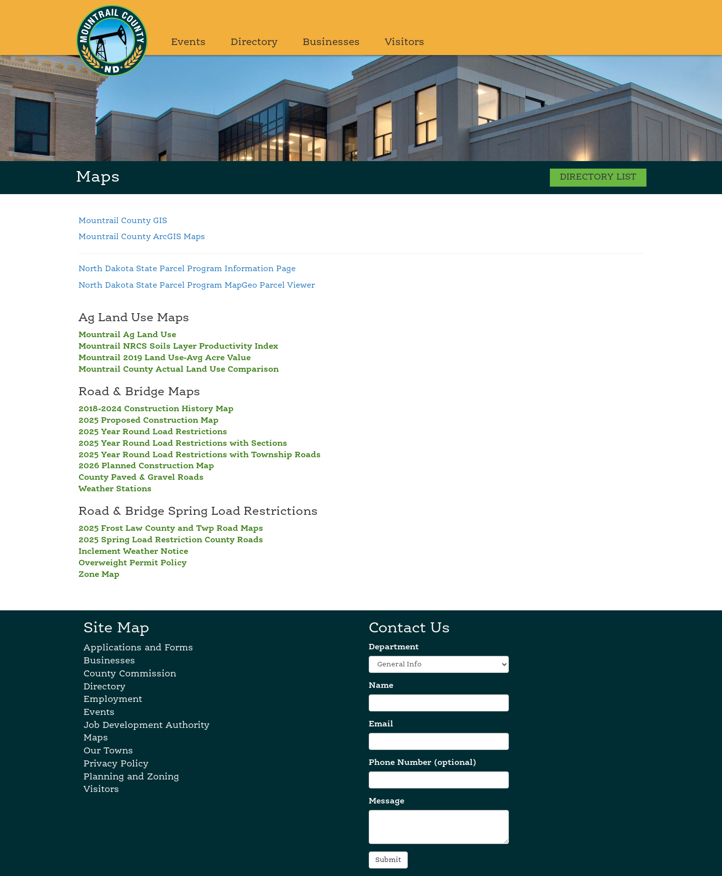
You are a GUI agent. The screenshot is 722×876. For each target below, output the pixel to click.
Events (188, 43)
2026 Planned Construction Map (146, 466)
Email (381, 724)
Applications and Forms (138, 647)
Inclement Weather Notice (133, 552)
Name (381, 686)
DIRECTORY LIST (598, 177)
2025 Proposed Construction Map (149, 421)
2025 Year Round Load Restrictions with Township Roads (200, 455)
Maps (96, 737)
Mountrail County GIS (123, 221)
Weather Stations (115, 489)
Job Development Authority (147, 725)
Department (394, 647)
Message (386, 801)
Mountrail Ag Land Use (127, 335)
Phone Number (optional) (422, 763)
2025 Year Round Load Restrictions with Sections (183, 444)
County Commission (130, 673)
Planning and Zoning (131, 776)
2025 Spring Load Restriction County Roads (171, 540)
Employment (113, 699)
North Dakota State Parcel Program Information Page (187, 269)
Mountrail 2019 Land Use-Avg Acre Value (165, 358)
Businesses (331, 43)
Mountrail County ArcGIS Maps (142, 237)
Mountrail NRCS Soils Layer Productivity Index (178, 347)
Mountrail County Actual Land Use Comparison (179, 370)
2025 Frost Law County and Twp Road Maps (171, 529)
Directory (254, 43)
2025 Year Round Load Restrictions (153, 432)
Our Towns (108, 750)
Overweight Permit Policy (133, 563)
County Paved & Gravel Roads (141, 478)
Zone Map (99, 575)
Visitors (404, 43)
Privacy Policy (116, 763)
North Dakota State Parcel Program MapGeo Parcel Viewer (197, 286)
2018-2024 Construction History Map (156, 409)
